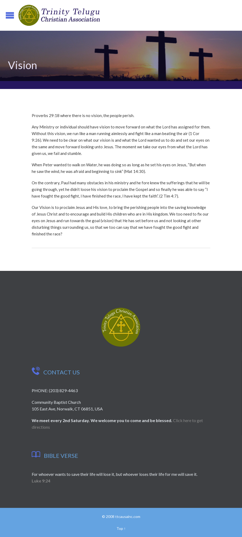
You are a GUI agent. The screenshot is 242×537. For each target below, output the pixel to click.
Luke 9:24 (41, 480)
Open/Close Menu (10, 15)
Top (120, 528)
